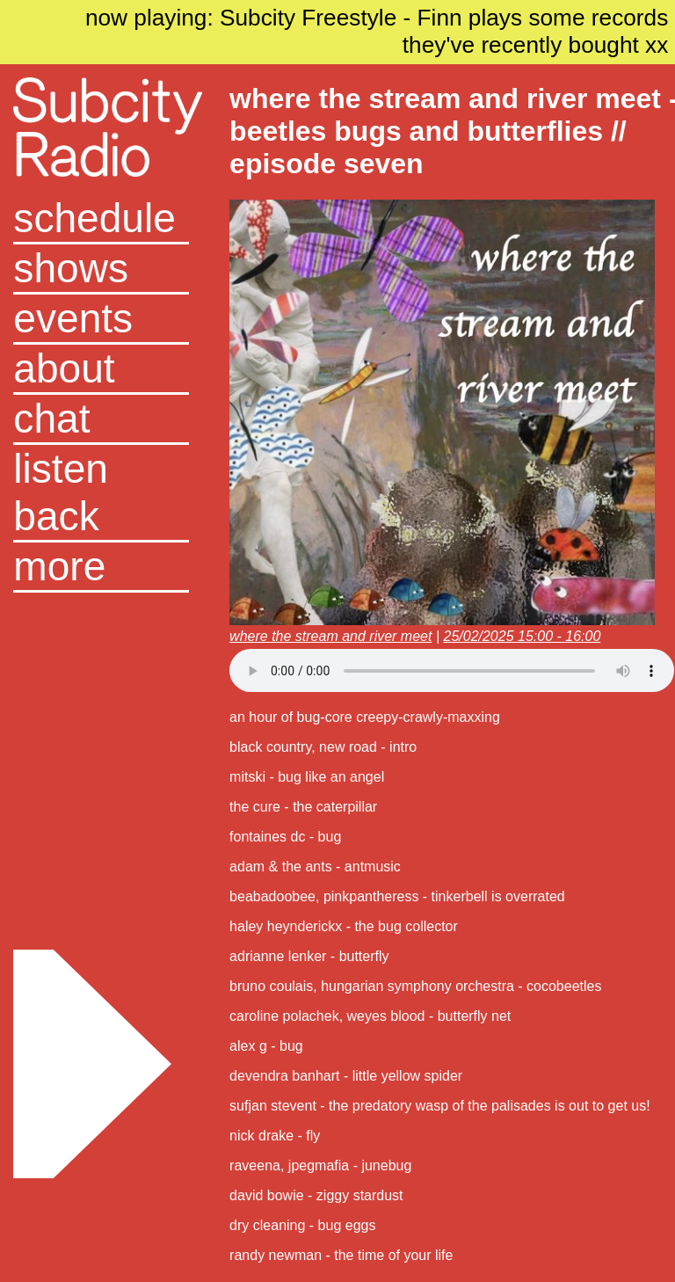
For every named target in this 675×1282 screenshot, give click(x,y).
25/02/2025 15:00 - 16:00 (521, 636)
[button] (101, 568)
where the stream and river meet (330, 636)
